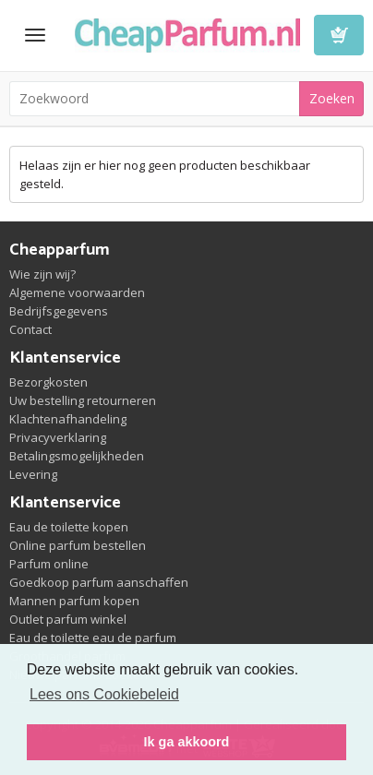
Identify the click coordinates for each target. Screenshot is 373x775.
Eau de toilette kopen (68, 527)
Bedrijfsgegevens (58, 311)
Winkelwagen (339, 35)
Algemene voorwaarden (77, 292)
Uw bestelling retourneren (82, 400)
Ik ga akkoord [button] (187, 741)
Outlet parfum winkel (67, 619)
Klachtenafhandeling (67, 419)
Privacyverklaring (57, 437)
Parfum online (49, 563)
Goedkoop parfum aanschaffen (98, 582)
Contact (30, 329)
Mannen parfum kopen (74, 600)
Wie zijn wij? (42, 274)
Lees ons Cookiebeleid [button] (104, 694)
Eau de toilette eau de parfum (92, 637)
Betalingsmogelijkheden (76, 455)
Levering (33, 474)
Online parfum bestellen (77, 545)
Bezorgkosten (48, 382)
